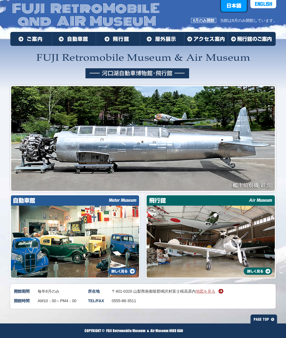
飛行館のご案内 (252, 39)
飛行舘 (118, 39)
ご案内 (31, 39)
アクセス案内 (206, 39)
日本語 (234, 6)
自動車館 (74, 39)
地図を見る (205, 291)
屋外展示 (162, 39)
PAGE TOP (264, 318)
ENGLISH (263, 6)
